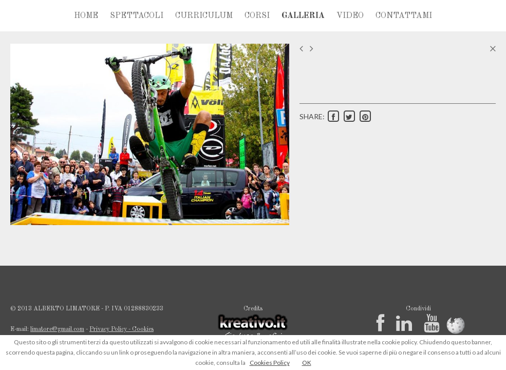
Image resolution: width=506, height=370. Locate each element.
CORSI (257, 16)
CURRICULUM (204, 16)
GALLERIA (303, 16)
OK (306, 362)
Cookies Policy (270, 362)
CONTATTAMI (404, 16)
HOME (86, 16)
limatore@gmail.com (57, 329)
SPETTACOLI (136, 16)
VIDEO (350, 16)
